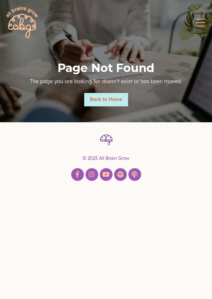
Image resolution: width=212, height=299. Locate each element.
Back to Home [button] (106, 99)
